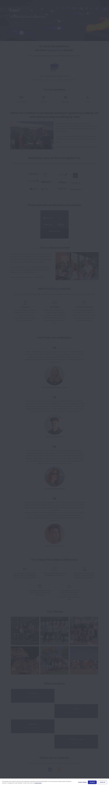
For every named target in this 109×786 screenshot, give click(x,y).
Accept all (92, 782)
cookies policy (38, 783)
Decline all (102, 782)
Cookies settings (82, 782)
